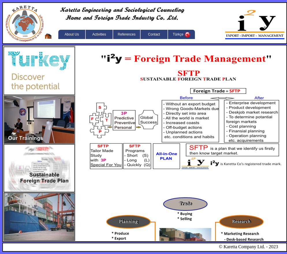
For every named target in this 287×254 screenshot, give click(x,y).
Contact (154, 34)
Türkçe (181, 35)
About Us (72, 34)
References (126, 34)
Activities (99, 34)
